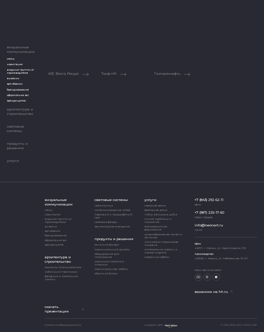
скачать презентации (64, 309)
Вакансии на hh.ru (213, 291)
